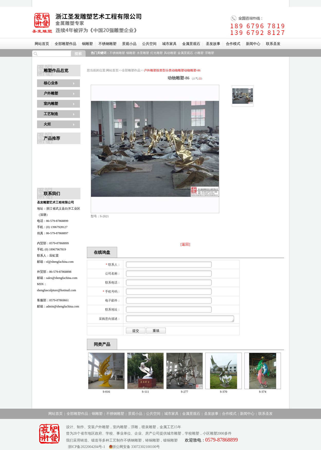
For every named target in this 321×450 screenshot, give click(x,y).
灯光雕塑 (156, 53)
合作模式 (233, 44)
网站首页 (42, 44)
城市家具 (169, 44)
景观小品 (129, 44)
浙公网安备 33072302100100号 (136, 447)
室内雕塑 (51, 104)
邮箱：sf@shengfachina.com (55, 262)
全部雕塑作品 (65, 44)
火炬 (47, 124)
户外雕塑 (51, 93)
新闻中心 (253, 44)
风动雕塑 (170, 53)
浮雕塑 (209, 53)
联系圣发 (273, 44)
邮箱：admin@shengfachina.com (58, 306)
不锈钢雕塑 (107, 44)
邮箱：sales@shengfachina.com (57, 278)
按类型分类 (164, 70)
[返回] (185, 244)
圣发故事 (213, 44)
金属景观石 (191, 44)
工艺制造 (51, 114)
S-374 (262, 391)
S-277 (184, 391)
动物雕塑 (178, 70)
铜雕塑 (87, 44)
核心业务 (51, 83)
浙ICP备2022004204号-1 (85, 447)
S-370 (223, 391)
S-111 (145, 391)
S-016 (106, 391)
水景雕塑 (143, 53)
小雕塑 (199, 53)
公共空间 (149, 44)
